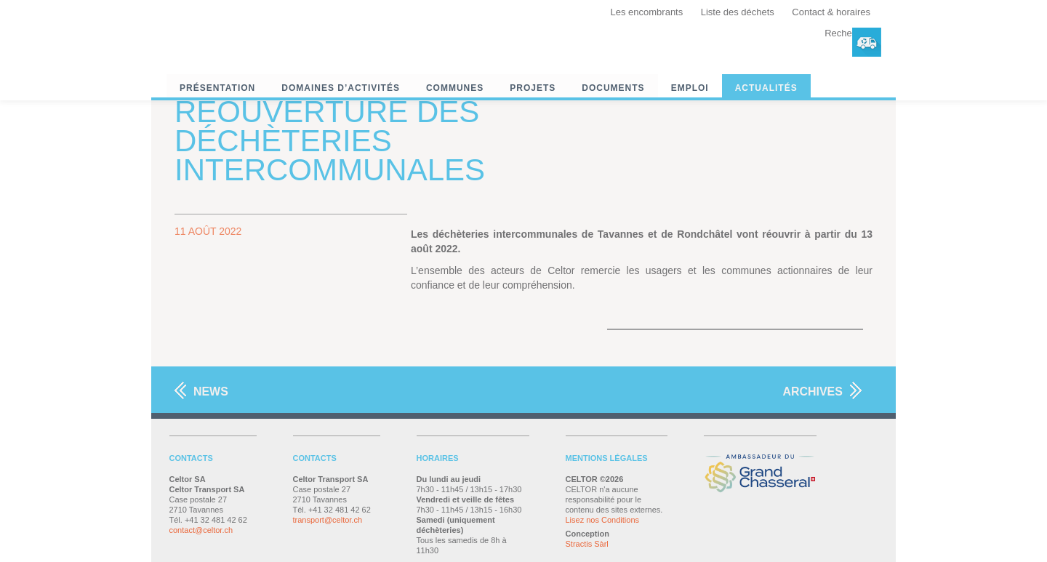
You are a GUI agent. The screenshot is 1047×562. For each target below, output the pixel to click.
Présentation (217, 88)
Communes (455, 88)
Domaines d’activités (340, 88)
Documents (613, 88)
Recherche (847, 33)
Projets (532, 88)
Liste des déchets (737, 12)
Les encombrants (647, 12)
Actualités (766, 88)
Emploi (690, 88)
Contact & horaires (831, 12)
